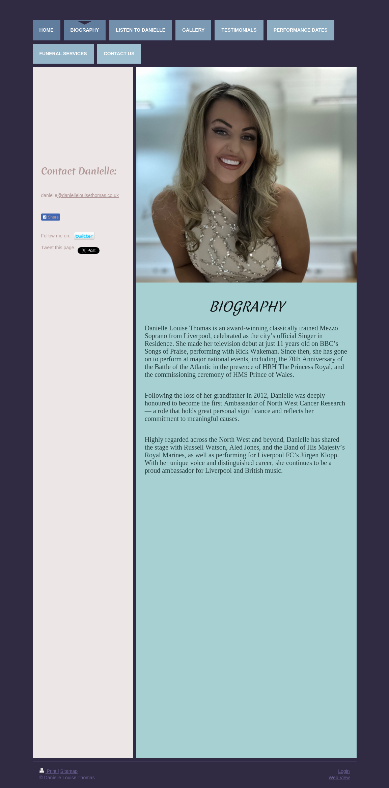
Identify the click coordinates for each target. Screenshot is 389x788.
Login (344, 771)
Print (48, 771)
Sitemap (69, 771)
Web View (339, 777)
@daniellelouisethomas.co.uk (88, 195)
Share (51, 217)
